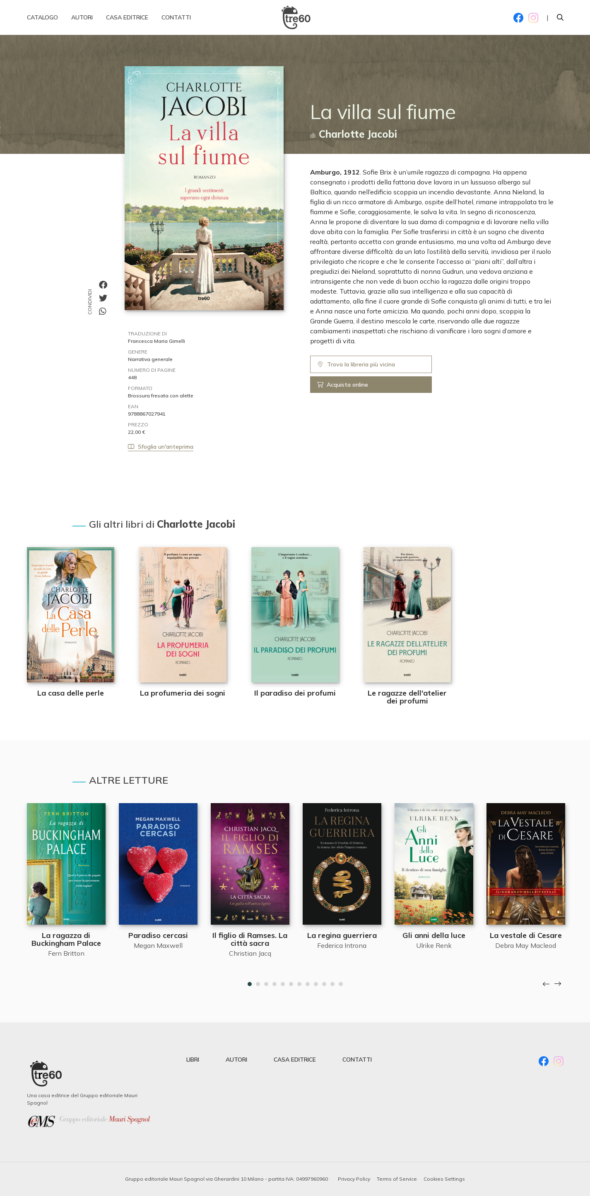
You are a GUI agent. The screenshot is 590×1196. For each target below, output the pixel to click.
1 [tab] (250, 984)
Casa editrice (127, 20)
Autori (82, 20)
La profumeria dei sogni (182, 693)
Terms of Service (397, 1179)
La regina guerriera (342, 935)
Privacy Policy (354, 1179)
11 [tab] (332, 984)
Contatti (176, 20)
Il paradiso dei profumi (295, 693)
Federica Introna (341, 945)
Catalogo (42, 20)
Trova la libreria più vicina (356, 364)
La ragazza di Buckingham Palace (66, 939)
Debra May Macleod (525, 945)
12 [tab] (341, 984)
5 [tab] (283, 984)
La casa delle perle (70, 693)
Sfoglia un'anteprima (160, 446)
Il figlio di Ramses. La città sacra (249, 939)
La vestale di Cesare (526, 935)
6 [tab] (291, 984)
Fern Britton (66, 953)
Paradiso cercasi (158, 935)
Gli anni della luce (433, 935)
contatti (357, 1059)
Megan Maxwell (158, 945)
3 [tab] (266, 984)
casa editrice (295, 1059)
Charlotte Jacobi (358, 134)
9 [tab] (316, 984)
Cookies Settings (444, 1179)
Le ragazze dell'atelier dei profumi (407, 697)
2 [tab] (258, 984)
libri (192, 1059)
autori (236, 1059)
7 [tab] (299, 984)
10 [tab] (324, 984)
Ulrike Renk (434, 945)
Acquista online (342, 384)
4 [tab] (274, 984)
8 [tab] (308, 984)
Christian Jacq (250, 953)
